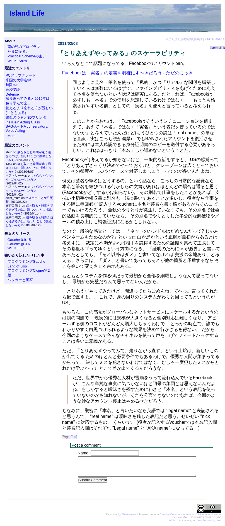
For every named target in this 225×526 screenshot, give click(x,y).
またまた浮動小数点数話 (185, 39)
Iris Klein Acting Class (23, 122)
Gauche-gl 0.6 (19, 244)
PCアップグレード (21, 75)
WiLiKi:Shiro (17, 61)
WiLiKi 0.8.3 (17, 248)
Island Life (27, 13)
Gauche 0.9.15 (19, 240)
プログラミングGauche (26, 261)
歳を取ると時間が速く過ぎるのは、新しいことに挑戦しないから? (29, 156)
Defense (12, 94)
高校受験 (13, 89)
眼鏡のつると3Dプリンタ (26, 117)
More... (13, 136)
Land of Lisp (17, 266)
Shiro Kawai (129, 514)
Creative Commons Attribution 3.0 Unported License (190, 514)
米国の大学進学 (18, 80)
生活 (73, 437)
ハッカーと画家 (20, 280)
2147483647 (213, 39)
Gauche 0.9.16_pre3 (209, 520)
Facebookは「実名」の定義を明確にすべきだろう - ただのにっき (127, 72)
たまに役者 (17, 51)
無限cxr (12, 85)
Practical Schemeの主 (25, 56)
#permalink (217, 47)
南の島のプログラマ (24, 47)
